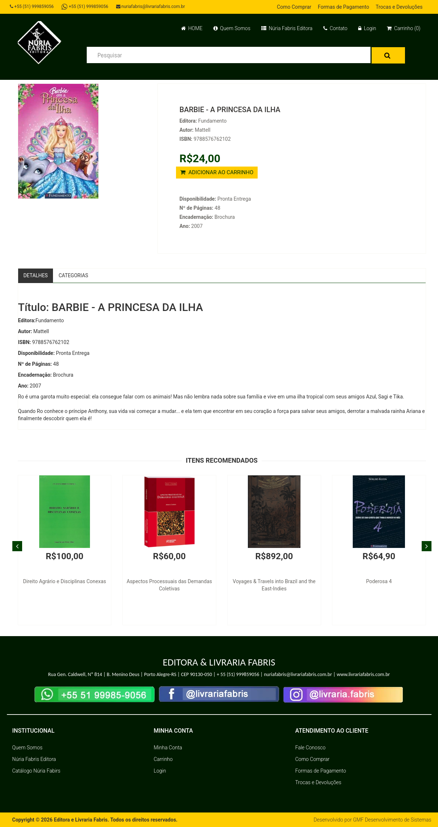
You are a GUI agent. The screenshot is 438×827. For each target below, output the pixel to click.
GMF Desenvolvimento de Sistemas (391, 820)
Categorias (74, 275)
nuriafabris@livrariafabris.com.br (151, 6)
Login (367, 28)
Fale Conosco (310, 747)
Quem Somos (231, 28)
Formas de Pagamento (343, 7)
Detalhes (36, 275)
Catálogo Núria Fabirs (36, 771)
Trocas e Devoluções (399, 7)
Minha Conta (168, 747)
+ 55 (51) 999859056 (238, 675)
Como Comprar (294, 7)
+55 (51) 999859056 (32, 6)
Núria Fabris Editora (286, 28)
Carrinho (163, 759)
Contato (335, 28)
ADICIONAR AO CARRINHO (217, 172)
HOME (191, 28)
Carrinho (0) (403, 28)
